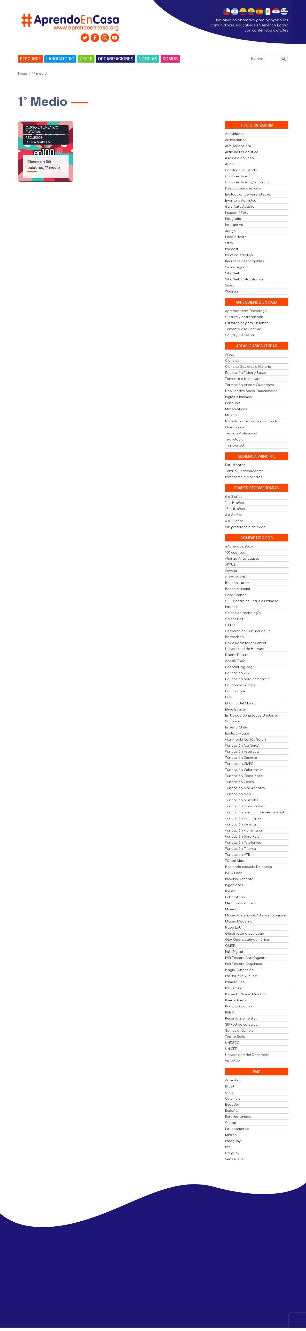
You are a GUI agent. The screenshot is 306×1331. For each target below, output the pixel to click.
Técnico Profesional (241, 433)
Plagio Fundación (239, 970)
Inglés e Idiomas (238, 397)
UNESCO (232, 1043)
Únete (86, 59)
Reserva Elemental (241, 1018)
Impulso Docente (239, 879)
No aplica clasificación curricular (252, 421)
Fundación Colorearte (243, 770)
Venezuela (234, 1159)
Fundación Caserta (241, 757)
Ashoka (231, 570)
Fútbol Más (234, 861)
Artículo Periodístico (241, 152)
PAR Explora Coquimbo (243, 964)
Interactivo (234, 225)
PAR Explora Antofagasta (246, 958)
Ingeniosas (234, 885)
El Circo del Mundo (241, 703)
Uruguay (232, 1153)
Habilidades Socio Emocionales (251, 391)
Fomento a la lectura (242, 379)
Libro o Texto (236, 237)
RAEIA (229, 1012)
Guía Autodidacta (239, 206)
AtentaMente (236, 577)
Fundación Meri (238, 794)
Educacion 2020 (238, 673)
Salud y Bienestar (240, 335)
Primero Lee (235, 982)
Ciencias (232, 360)
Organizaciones (115, 59)
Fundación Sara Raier (243, 836)
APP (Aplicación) (238, 146)
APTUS (230, 564)
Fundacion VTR (237, 855)
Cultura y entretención (244, 317)
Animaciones (235, 140)
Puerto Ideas (235, 1000)
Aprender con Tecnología (246, 311)
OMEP (230, 945)
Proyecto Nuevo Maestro (245, 994)
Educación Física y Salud (245, 373)
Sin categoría (236, 267)
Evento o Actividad (240, 200)
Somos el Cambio (239, 1030)
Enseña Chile (236, 727)
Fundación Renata (240, 824)
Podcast (231, 249)
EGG (228, 697)
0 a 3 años (233, 496)
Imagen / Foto (237, 212)
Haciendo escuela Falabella (248, 867)
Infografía (233, 218)
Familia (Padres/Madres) (245, 471)
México (231, 1135)
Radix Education (238, 1006)
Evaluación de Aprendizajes (248, 194)
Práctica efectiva (239, 255)
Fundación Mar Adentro (245, 788)
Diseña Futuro (237, 655)
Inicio (22, 73)
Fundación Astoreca (242, 751)
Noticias (148, 59)
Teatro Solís (235, 1036)
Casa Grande (236, 595)
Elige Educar (235, 709)
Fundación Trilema (240, 848)
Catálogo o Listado (241, 170)
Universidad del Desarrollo (247, 1055)
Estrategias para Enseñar (246, 323)
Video (230, 285)
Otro (229, 243)
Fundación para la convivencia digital (256, 812)
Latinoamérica (237, 1129)
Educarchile (235, 691)
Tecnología (234, 439)
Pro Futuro (233, 988)
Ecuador (232, 1104)
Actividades (234, 134)
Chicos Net (234, 619)
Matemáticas (236, 409)
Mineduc (232, 909)
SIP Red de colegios (241, 1024)
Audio (230, 164)
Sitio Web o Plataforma (244, 279)
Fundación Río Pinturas (244, 830)
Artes (229, 354)
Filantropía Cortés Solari (245, 739)
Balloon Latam (237, 583)
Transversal (234, 445)
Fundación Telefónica (243, 842)
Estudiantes (235, 465)
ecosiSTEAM (235, 661)
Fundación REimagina (243, 818)
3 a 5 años (234, 515)
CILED (230, 625)
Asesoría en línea (239, 158)
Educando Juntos (240, 685)
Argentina (233, 1080)
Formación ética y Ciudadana (249, 385)
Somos (170, 59)
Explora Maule (237, 733)
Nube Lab (233, 927)
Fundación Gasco (239, 782)
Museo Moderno (238, 921)
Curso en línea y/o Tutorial (42, 130)
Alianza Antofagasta (242, 558)
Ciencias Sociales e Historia (248, 366)
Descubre (30, 59)
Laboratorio (60, 59)
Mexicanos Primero (240, 903)
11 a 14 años (234, 503)
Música (231, 415)
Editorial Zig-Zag (238, 667)
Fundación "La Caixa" (242, 745)
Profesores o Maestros (243, 477)
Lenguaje (233, 403)
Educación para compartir (247, 679)
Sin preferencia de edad (245, 527)
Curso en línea (237, 176)
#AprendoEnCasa (239, 546)
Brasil (229, 1086)
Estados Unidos (238, 1117)
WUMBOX (232, 1061)
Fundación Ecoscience (244, 776)
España (231, 1110)
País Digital (234, 952)
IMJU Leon (234, 873)
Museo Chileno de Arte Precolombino (256, 915)
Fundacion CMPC (239, 764)
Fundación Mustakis (241, 800)
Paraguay (233, 1141)
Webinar (232, 291)
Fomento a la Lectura (243, 329)
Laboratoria (235, 897)
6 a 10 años (234, 521)
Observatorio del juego (244, 933)
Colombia (233, 1098)
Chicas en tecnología (243, 613)
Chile (229, 1092)
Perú (229, 1147)
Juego (230, 231)
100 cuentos (235, 552)
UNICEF (231, 1049)
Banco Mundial (237, 589)
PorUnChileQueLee (241, 976)
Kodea (230, 891)
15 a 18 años (235, 509)
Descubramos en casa (243, 188)
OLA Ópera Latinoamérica (247, 939)
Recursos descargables (38, 140)
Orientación (235, 427)
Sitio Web (232, 273)
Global (230, 1123)
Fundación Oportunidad (245, 806)
